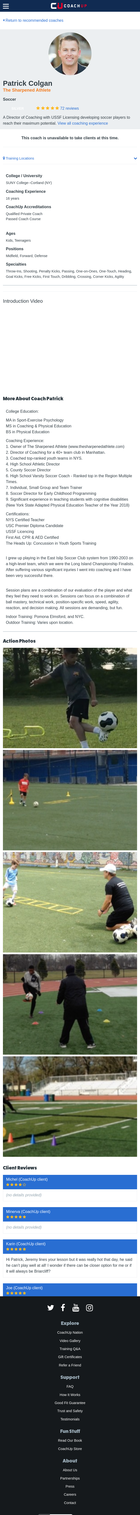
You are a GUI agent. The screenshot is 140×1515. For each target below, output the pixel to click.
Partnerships (70, 1478)
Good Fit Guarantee (70, 1403)
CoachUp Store (70, 1449)
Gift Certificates (70, 1357)
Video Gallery (69, 1341)
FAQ (70, 1386)
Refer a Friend (70, 1365)
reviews (69, 108)
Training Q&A (70, 1349)
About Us (70, 1470)
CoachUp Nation (70, 1332)
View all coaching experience (83, 123)
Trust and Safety (70, 1411)
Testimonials (70, 1419)
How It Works (70, 1395)
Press (70, 1486)
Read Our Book (70, 1440)
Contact (70, 1503)
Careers (70, 1494)
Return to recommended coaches (33, 20)
